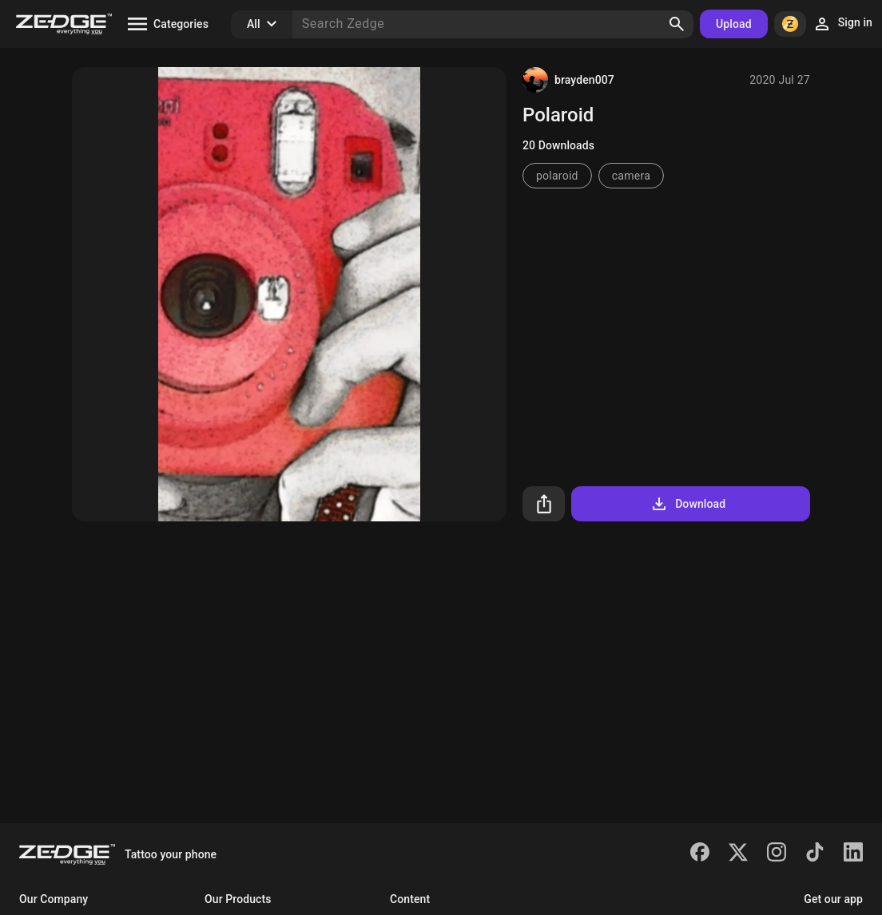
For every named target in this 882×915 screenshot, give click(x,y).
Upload (734, 24)
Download (687, 503)
